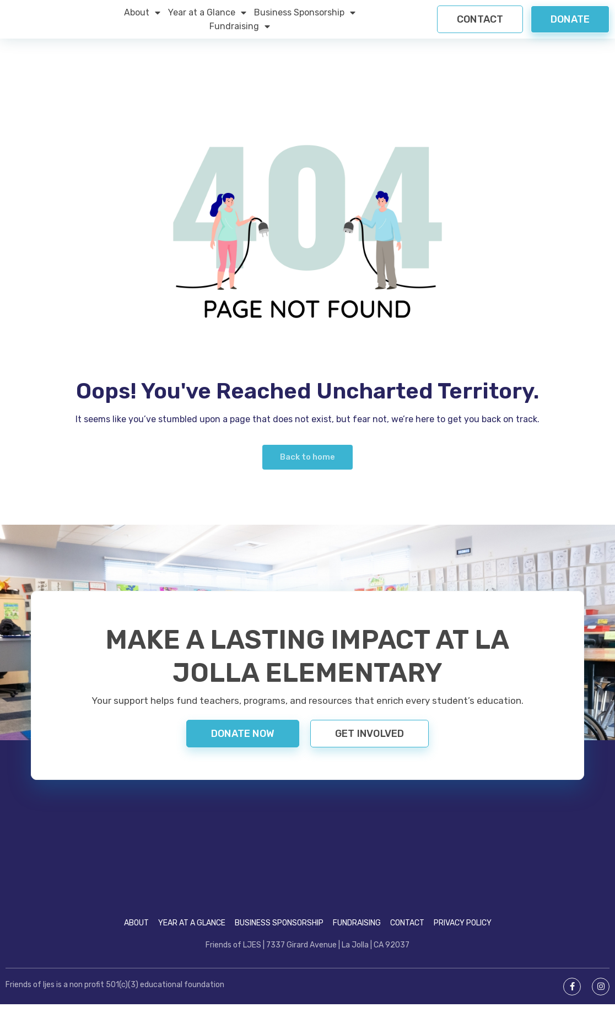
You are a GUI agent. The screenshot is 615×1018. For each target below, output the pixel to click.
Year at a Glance (207, 19)
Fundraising (239, 33)
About (142, 19)
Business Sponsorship (304, 19)
